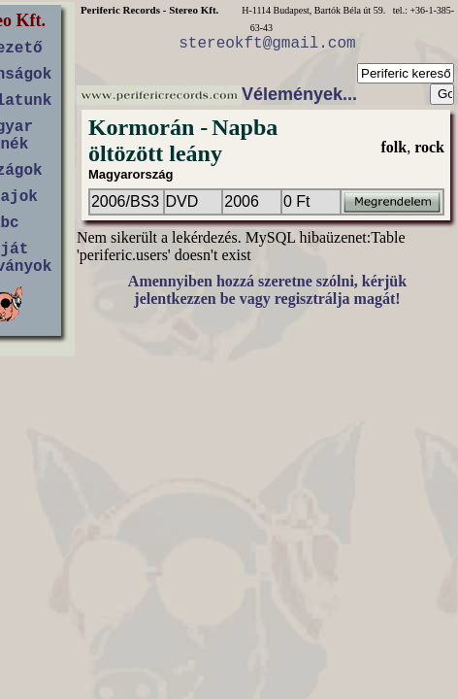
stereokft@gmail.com (267, 43)
